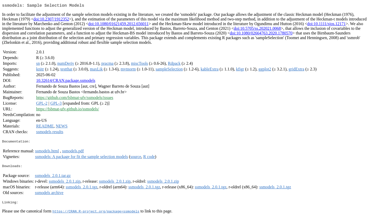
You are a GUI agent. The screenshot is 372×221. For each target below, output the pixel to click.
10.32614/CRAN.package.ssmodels (65, 81)
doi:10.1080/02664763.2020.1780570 (261, 34)
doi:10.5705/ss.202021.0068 (257, 29)
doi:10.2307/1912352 (51, 20)
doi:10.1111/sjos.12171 (326, 25)
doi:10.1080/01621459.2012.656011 (118, 25)
